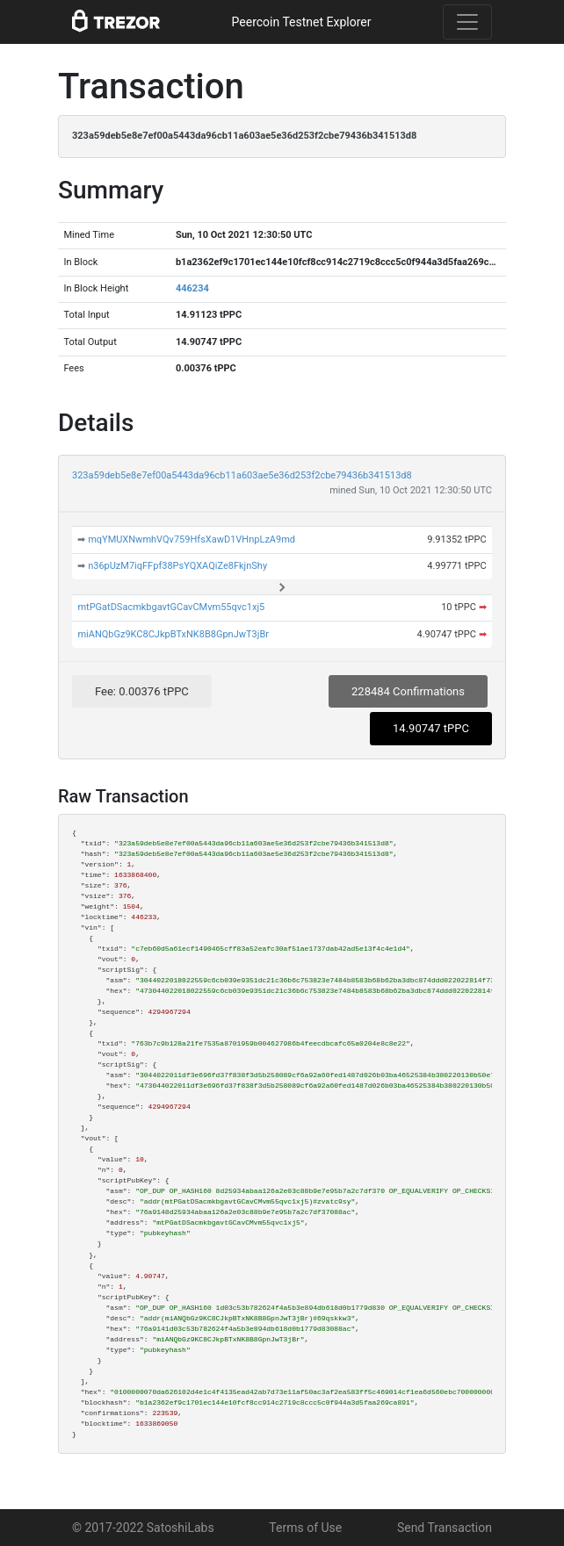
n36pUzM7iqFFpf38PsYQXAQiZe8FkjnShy (177, 566)
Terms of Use (305, 1528)
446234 (192, 288)
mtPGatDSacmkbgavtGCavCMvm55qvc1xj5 (170, 607)
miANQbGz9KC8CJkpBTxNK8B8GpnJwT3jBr (173, 634)
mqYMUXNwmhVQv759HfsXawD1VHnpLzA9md (191, 539)
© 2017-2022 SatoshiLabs (143, 1528)
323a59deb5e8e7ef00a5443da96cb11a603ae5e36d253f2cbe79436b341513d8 (242, 475)
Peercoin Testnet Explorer (302, 22)
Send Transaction (444, 1528)
